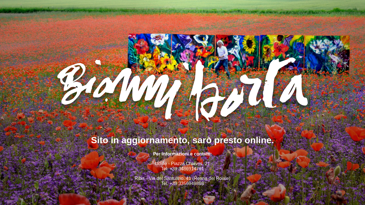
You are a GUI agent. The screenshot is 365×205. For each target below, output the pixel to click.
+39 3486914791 (186, 168)
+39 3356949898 (186, 183)
